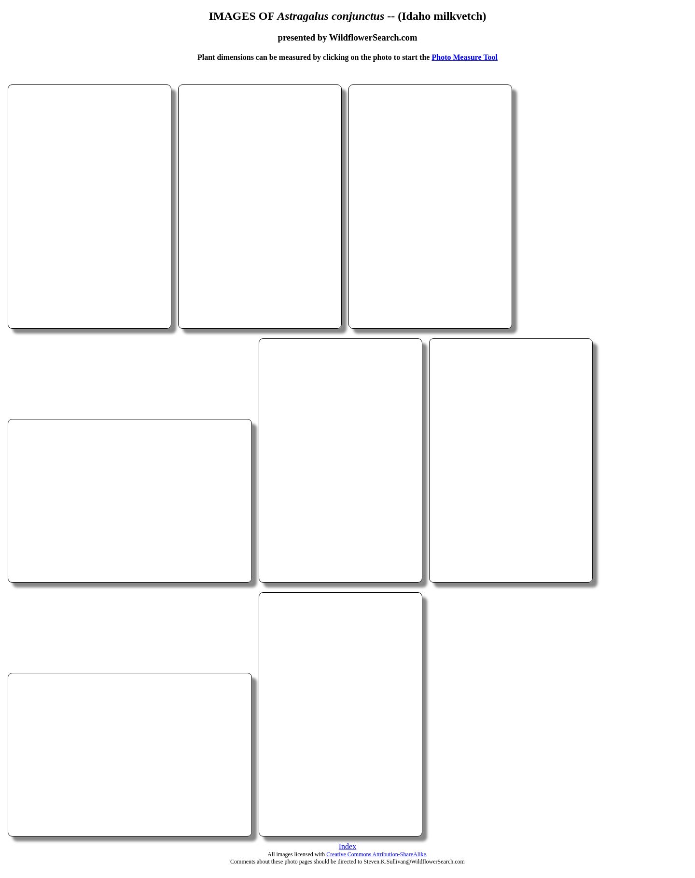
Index (347, 846)
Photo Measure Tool (464, 57)
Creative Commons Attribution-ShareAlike (376, 854)
